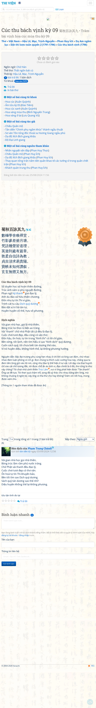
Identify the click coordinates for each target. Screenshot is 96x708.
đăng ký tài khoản (10, 575)
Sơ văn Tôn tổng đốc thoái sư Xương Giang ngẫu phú (35, 172)
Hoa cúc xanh (13, 148)
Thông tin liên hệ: (10, 590)
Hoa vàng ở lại (13, 155)
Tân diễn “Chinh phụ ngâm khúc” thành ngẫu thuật (34, 169)
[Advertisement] (48, 38)
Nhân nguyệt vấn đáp (17, 190)
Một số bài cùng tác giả (19, 161)
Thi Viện (9, 3)
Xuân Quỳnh (23, 141)
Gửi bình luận (8, 603)
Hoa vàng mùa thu (15, 151)
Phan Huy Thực (39, 190)
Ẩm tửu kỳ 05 (12, 144)
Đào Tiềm (26, 144)
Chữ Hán (21, 106)
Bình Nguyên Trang (38, 151)
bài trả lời (11, 117)
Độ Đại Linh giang (15, 179)
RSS (91, 705)
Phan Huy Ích (31, 193)
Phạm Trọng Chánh (41, 488)
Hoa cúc (9, 141)
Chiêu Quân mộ (14, 165)
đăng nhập (24, 575)
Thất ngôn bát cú (23, 110)
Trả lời (11, 126)
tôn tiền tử (19, 214)
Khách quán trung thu (17, 207)
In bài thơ (13, 130)
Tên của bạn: (8, 579)
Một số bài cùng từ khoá (20, 136)
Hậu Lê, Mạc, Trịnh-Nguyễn (28, 113)
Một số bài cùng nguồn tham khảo (26, 185)
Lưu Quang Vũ (31, 155)
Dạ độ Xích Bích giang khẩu (20, 176)
